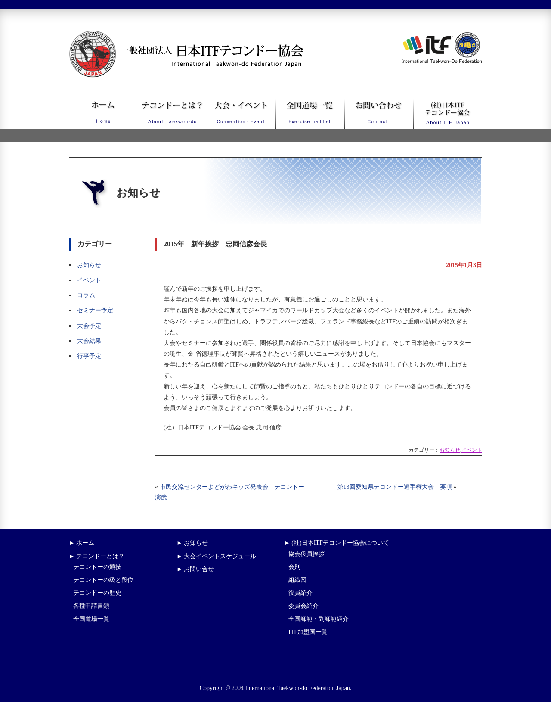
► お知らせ (192, 543)
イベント (89, 280)
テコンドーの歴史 (97, 593)
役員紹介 (300, 593)
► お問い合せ (195, 569)
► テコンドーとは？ (96, 556)
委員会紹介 (303, 606)
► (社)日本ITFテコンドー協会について (336, 543)
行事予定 (89, 356)
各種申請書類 (91, 606)
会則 (294, 567)
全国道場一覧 (91, 619)
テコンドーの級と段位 (103, 580)
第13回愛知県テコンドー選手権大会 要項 (394, 487)
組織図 (297, 580)
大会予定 (89, 326)
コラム (86, 295)
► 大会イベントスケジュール (216, 556)
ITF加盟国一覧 (308, 632)
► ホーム (81, 543)
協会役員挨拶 (306, 554)
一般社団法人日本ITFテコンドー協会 (170, 35)
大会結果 (89, 341)
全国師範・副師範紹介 (318, 619)
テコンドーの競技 (97, 567)
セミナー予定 (95, 310)
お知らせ (89, 265)
